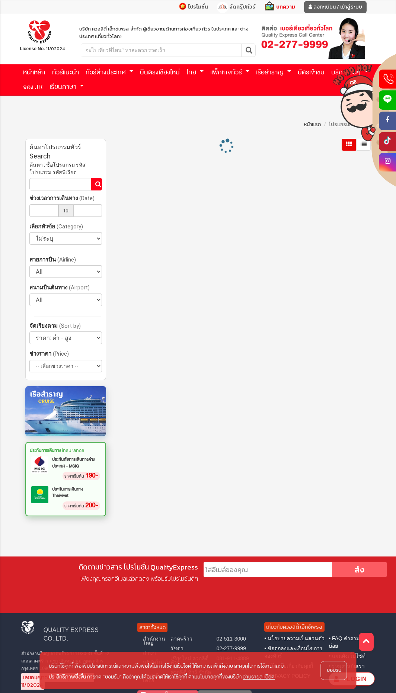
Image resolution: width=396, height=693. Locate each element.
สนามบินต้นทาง (59, 287)
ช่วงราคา (49, 353)
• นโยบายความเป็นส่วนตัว (294, 638)
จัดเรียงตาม (55, 325)
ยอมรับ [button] (334, 670)
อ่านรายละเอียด (259, 677)
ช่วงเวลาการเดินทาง (62, 198)
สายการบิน (52, 259)
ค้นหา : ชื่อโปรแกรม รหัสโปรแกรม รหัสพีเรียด (57, 168)
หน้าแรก (312, 124)
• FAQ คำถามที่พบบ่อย (349, 642)
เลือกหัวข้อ (56, 226)
